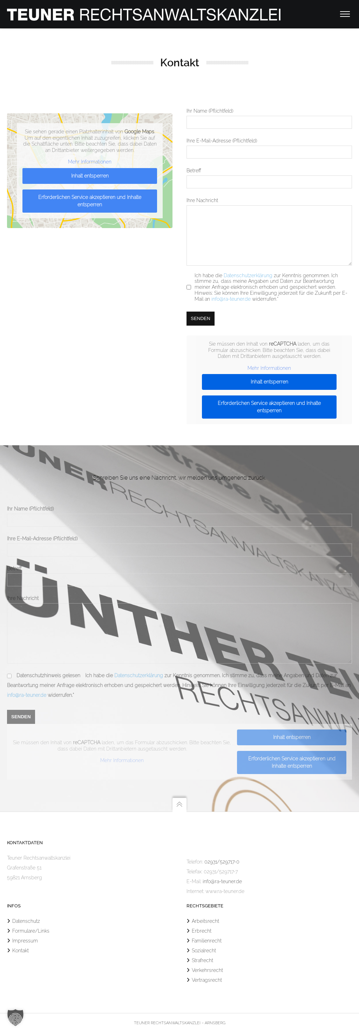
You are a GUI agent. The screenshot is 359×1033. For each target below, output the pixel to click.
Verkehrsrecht (207, 970)
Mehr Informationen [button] (89, 162)
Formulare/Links (30, 931)
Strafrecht (202, 960)
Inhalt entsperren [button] (90, 175)
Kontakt (20, 950)
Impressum (25, 941)
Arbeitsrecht (205, 921)
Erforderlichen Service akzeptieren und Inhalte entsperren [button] (89, 200)
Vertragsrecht (207, 980)
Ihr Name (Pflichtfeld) (30, 498)
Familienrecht (207, 941)
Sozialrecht (204, 950)
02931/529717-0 (221, 862)
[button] (15, 1017)
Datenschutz (26, 921)
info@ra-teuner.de (231, 309)
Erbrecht (201, 931)
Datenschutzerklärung (248, 286)
